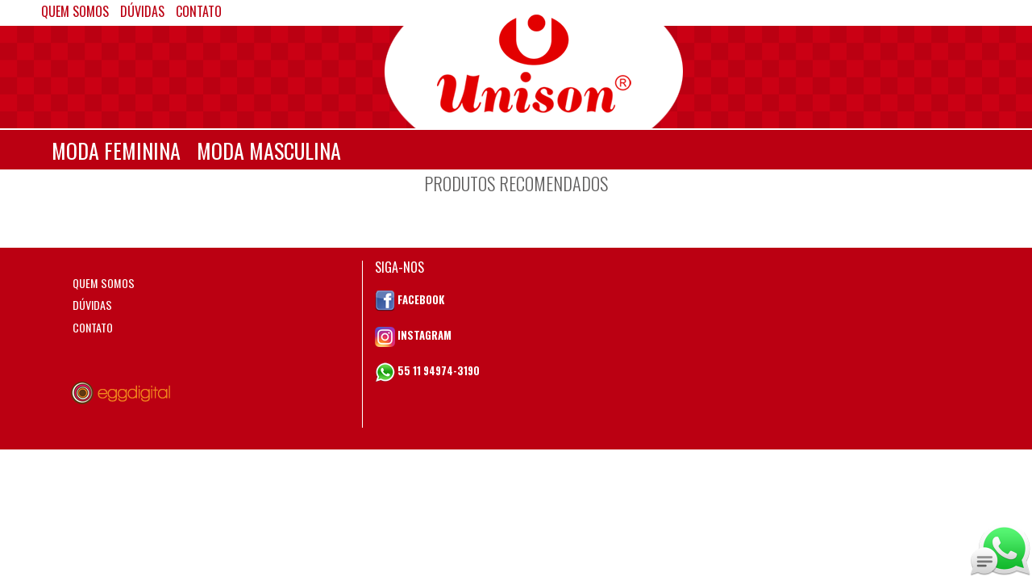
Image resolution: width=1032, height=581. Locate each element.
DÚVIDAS (92, 304)
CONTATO (93, 327)
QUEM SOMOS (104, 282)
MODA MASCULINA (269, 150)
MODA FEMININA (116, 150)
